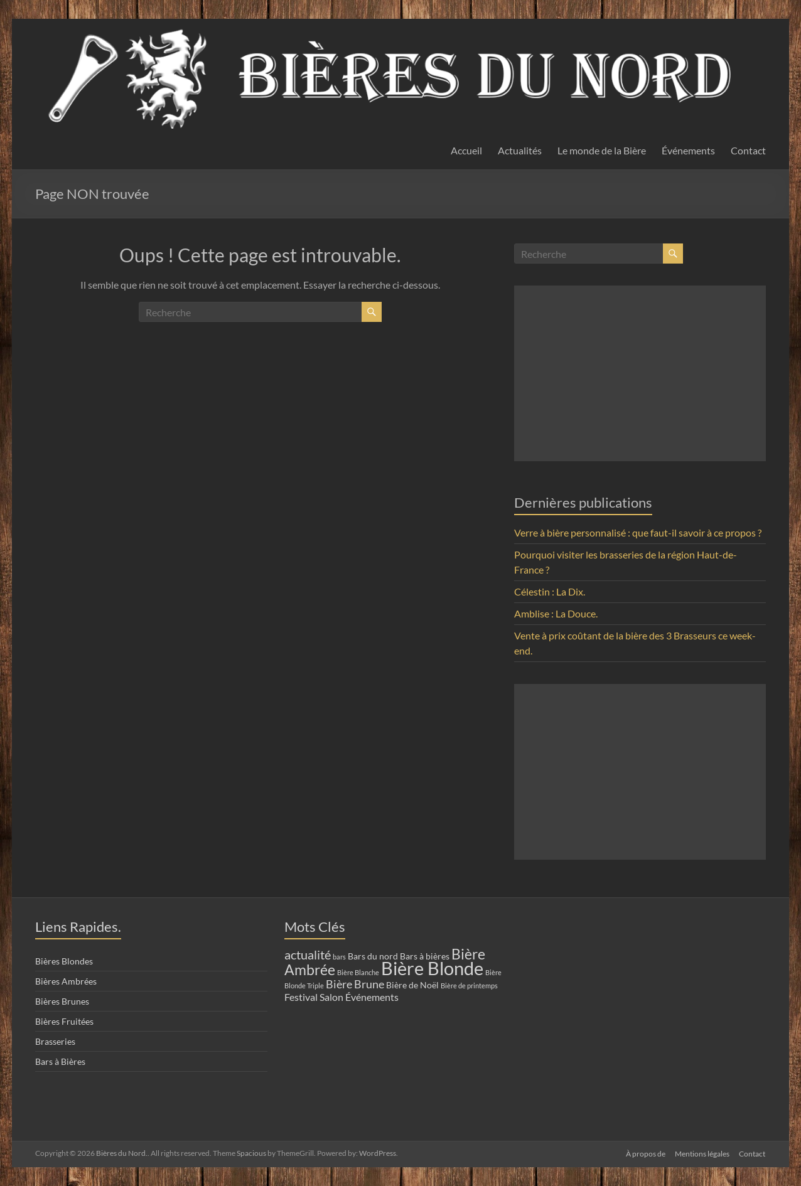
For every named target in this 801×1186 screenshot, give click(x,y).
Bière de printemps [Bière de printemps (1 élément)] (469, 985)
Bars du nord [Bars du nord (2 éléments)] (373, 956)
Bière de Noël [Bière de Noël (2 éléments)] (412, 985)
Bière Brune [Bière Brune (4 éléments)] (355, 984)
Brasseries (55, 1041)
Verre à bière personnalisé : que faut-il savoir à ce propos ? (637, 532)
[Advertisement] (640, 373)
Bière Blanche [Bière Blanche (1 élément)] (358, 972)
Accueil (466, 150)
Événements (688, 150)
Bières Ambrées (66, 981)
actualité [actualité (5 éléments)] (307, 955)
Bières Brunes (62, 1001)
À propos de (645, 1153)
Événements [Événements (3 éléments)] (372, 997)
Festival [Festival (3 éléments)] (301, 997)
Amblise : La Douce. (556, 613)
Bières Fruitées (64, 1021)
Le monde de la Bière (601, 150)
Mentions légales (702, 1153)
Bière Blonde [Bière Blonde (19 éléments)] (432, 968)
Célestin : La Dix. (549, 591)
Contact (748, 150)
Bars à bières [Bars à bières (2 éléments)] (424, 956)
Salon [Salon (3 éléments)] (331, 997)
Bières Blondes (64, 961)
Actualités (520, 150)
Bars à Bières (60, 1061)
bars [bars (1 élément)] (339, 957)
